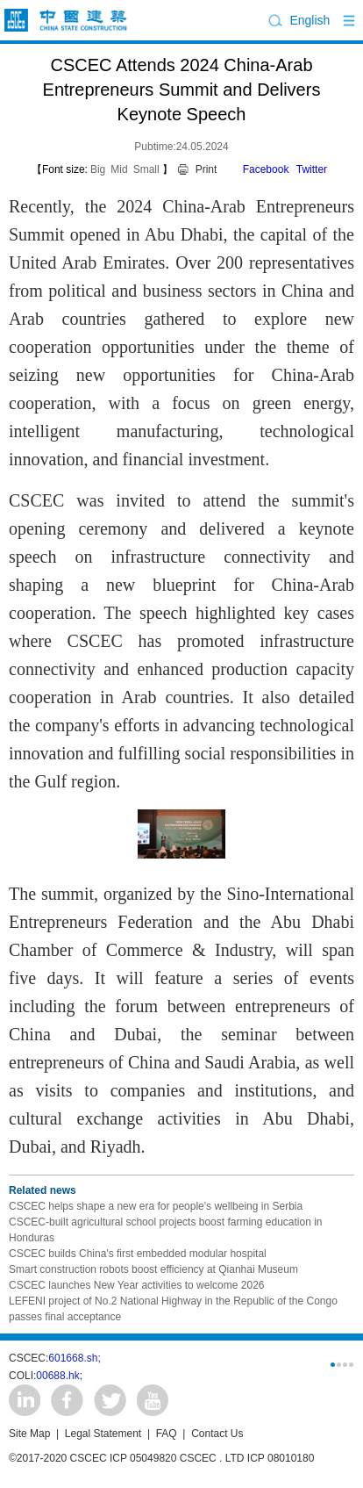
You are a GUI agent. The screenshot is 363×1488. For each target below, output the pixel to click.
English (309, 20)
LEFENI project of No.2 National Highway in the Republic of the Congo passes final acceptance (173, 1309)
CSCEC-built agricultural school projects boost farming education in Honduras (166, 1230)
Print (206, 169)
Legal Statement (103, 1433)
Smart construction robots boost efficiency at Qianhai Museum (153, 1269)
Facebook (266, 169)
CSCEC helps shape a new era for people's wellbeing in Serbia (155, 1206)
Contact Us (217, 1433)
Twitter (311, 169)
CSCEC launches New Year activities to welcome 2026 (136, 1285)
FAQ (166, 1433)
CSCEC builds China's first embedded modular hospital (138, 1253)
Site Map (29, 1433)
